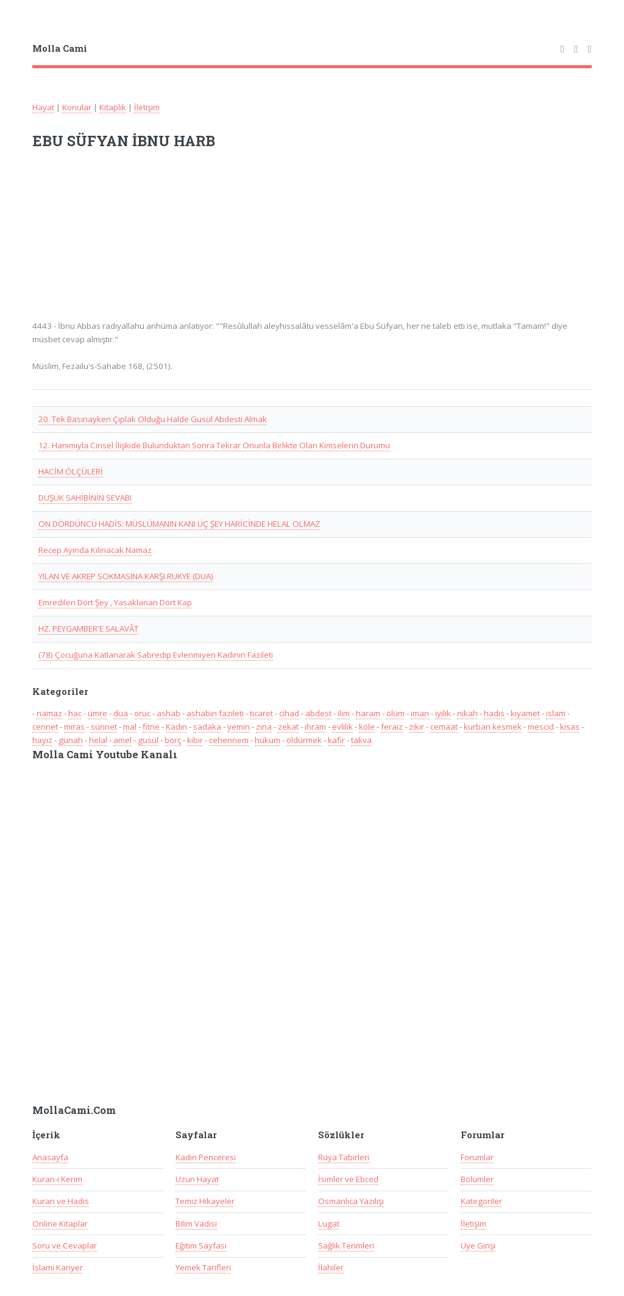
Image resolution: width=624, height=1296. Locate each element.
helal (98, 739)
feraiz (392, 726)
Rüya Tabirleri (343, 1157)
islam (556, 713)
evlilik (342, 726)
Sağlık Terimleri (346, 1245)
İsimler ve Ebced (348, 1179)
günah (70, 739)
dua (120, 713)
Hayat (43, 107)
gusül (148, 739)
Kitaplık (112, 107)
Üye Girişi (478, 1245)
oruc (142, 713)
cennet (45, 726)
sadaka (207, 726)
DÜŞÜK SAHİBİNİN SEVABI (85, 497)
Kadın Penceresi (206, 1157)
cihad (289, 713)
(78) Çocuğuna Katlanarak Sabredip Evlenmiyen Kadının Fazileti (155, 654)
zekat (288, 726)
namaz (49, 713)
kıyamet (525, 713)
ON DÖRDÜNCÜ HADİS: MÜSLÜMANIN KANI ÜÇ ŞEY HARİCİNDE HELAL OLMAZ (179, 523)
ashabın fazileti (215, 713)
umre (97, 713)
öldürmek (304, 739)
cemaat (444, 726)
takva (361, 739)
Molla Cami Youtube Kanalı (104, 754)
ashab (168, 713)
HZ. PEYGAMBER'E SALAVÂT (88, 628)
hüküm (267, 739)
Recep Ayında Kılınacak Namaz (95, 549)
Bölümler (477, 1179)
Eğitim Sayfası (201, 1245)
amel (122, 739)
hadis (494, 713)
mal (129, 726)
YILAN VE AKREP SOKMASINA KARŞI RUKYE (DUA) (125, 576)
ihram (315, 726)
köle (367, 726)
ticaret (261, 713)
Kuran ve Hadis (60, 1201)
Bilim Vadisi (196, 1223)
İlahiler (331, 1267)
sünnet (104, 726)
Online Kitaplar (60, 1223)
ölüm (395, 713)
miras (74, 726)
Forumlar (477, 1157)
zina (264, 726)
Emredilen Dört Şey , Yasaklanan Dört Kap (115, 602)
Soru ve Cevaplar (64, 1245)
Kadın (176, 726)
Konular (76, 107)
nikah (467, 713)
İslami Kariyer (57, 1267)
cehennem (229, 739)
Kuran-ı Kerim (57, 1179)
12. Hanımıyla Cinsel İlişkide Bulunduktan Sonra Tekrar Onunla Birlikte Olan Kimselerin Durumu (214, 445)
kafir (336, 739)
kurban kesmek (493, 726)
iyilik (443, 713)
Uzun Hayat (197, 1179)
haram (368, 713)
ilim (344, 713)
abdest (318, 713)
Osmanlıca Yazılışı (351, 1201)
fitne (151, 726)
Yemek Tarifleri (203, 1267)
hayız (42, 739)
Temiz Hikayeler (205, 1201)
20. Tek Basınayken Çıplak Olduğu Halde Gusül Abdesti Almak (152, 419)
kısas (570, 726)
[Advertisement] (192, 242)
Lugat (328, 1223)
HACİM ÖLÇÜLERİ (70, 471)
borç (173, 739)
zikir (416, 726)
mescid (541, 726)
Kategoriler (481, 1201)
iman (420, 713)
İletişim (147, 107)
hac (75, 713)
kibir (195, 739)
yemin (238, 726)
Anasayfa (50, 1157)
